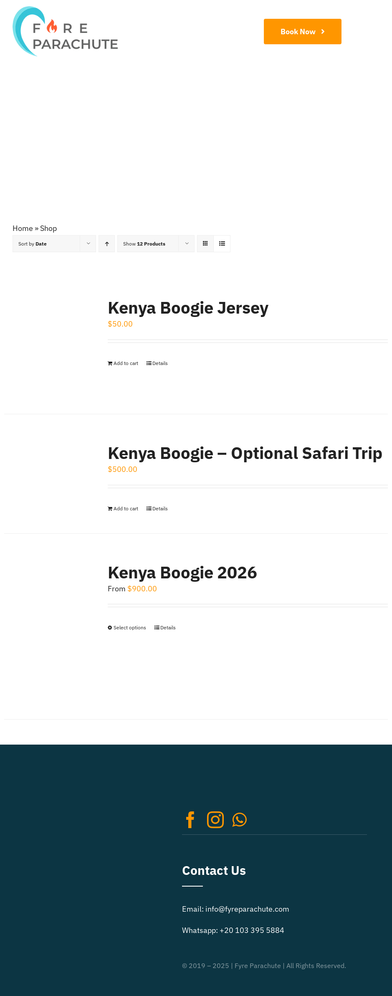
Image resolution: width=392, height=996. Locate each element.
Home (23, 228)
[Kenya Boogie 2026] (48, 626)
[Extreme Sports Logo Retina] (65, 10)
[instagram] (215, 819)
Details (160, 363)
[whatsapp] (239, 819)
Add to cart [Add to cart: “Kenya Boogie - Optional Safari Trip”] (126, 508)
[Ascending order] (107, 243)
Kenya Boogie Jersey (188, 307)
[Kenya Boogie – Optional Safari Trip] (48, 464)
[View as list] (222, 244)
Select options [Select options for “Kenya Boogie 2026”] (130, 627)
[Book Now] (302, 31)
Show (144, 244)
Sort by (32, 244)
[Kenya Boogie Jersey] (48, 341)
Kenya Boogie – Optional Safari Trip (245, 453)
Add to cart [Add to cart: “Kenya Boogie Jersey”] (126, 363)
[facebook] (190, 819)
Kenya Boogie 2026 (182, 572)
